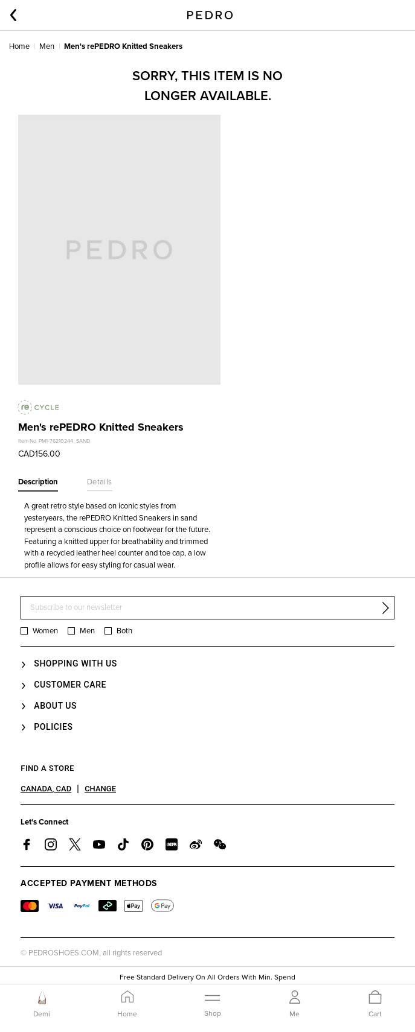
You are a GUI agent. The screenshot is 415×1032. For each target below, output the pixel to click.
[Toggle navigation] (212, 1003)
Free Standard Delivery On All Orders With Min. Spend (207, 977)
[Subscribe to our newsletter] (207, 607)
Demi (41, 1014)
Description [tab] (38, 482)
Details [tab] (99, 482)
